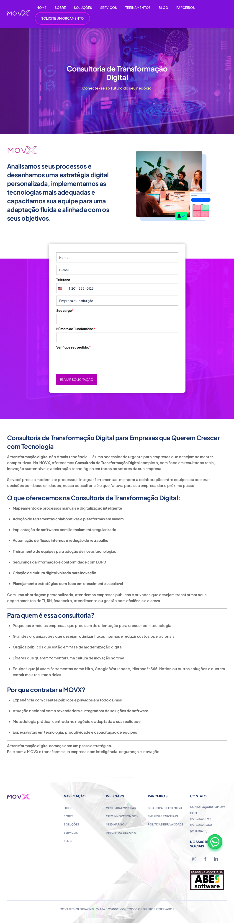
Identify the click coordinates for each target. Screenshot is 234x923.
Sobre (68, 816)
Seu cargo (65, 310)
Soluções (71, 824)
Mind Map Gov (116, 824)
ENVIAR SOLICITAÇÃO (76, 379)
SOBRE (60, 7)
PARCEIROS (185, 7)
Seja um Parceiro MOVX (165, 808)
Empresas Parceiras (163, 816)
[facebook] (205, 858)
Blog (68, 841)
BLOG (163, 7)
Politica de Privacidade (165, 824)
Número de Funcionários (75, 329)
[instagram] (194, 858)
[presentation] (91, 360)
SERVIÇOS (108, 7)
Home (68, 808)
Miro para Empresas (121, 808)
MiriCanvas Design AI (121, 832)
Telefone (63, 280)
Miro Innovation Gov (122, 816)
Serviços (71, 832)
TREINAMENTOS (138, 7)
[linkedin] (216, 858)
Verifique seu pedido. (73, 347)
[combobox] (63, 288)
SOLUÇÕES (83, 7)
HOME (41, 7)
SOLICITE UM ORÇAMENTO (62, 18)
